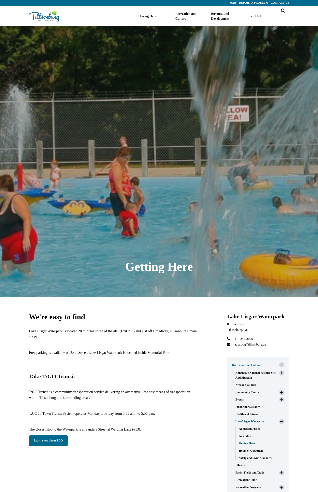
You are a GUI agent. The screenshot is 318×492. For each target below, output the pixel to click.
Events (239, 399)
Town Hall (254, 16)
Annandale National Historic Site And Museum (255, 375)
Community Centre (247, 392)
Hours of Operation (251, 450)
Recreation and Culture (186, 16)
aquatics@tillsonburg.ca (250, 344)
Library (240, 465)
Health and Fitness (246, 414)
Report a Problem (253, 2)
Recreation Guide (246, 479)
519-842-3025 (243, 338)
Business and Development (220, 16)
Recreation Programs (248, 487)
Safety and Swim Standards (255, 458)
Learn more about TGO (48, 440)
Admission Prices (249, 428)
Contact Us (280, 2)
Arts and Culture (245, 384)
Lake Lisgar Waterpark (249, 421)
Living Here (148, 16)
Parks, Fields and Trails (249, 472)
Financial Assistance (247, 406)
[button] (281, 364)
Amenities (245, 436)
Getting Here (247, 443)
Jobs (233, 2)
